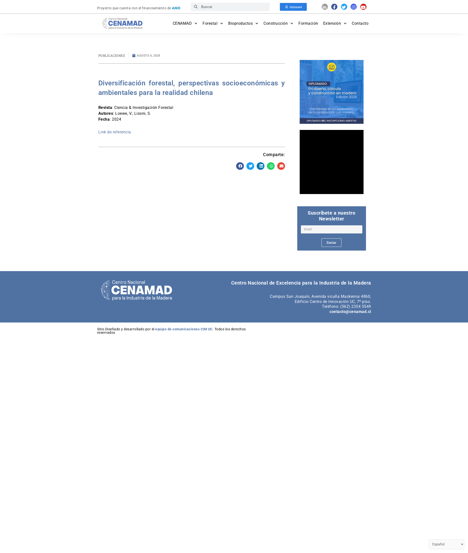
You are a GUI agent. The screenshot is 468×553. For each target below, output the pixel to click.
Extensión (335, 23)
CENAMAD (185, 23)
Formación (308, 23)
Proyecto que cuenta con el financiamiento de (139, 8)
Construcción (278, 23)
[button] (240, 166)
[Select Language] (446, 544)
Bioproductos (243, 23)
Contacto (360, 23)
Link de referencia (114, 132)
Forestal (213, 23)
